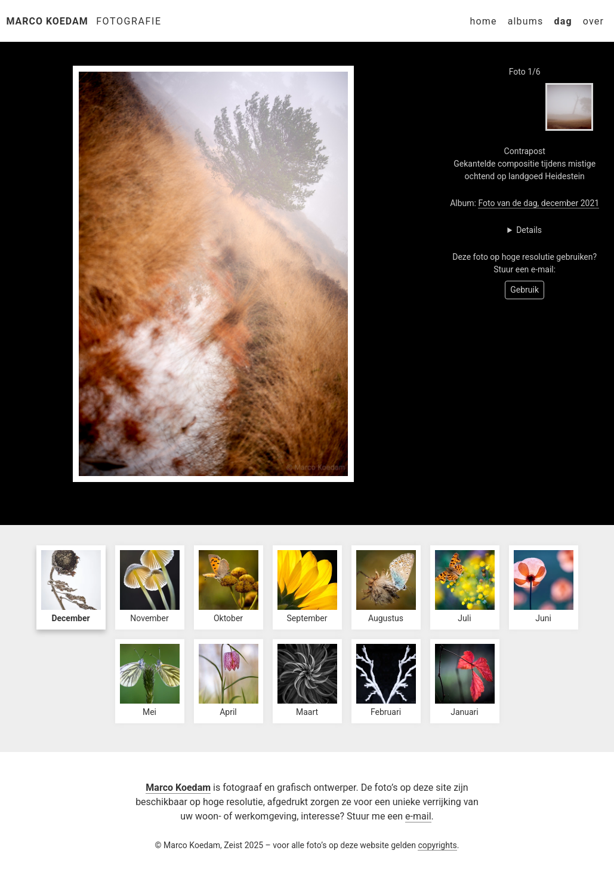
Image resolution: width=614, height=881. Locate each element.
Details (529, 230)
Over (593, 21)
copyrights (437, 845)
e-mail (418, 816)
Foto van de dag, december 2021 (538, 203)
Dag (563, 21)
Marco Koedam (47, 21)
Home (483, 21)
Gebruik (524, 289)
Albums (526, 21)
